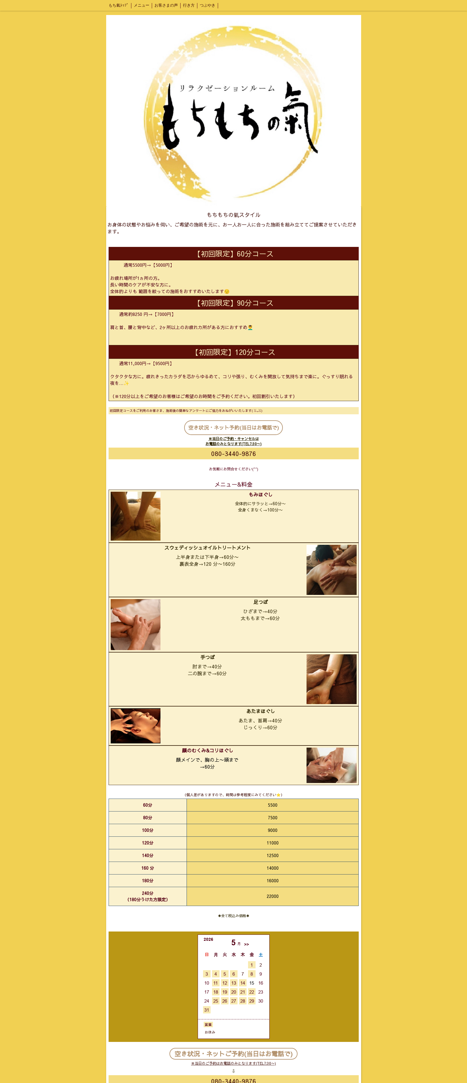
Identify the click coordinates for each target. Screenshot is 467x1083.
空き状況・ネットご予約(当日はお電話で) (234, 1053)
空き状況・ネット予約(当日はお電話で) (233, 427)
